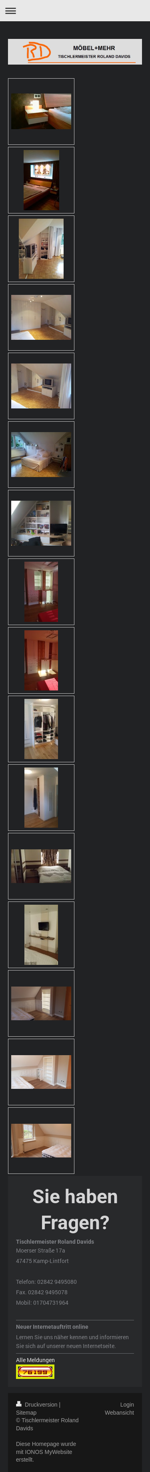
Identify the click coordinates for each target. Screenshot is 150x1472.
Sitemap (26, 1412)
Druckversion (37, 1404)
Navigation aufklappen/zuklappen (75, 10)
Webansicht (119, 1412)
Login (127, 1404)
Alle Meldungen (35, 1360)
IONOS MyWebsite (48, 1452)
